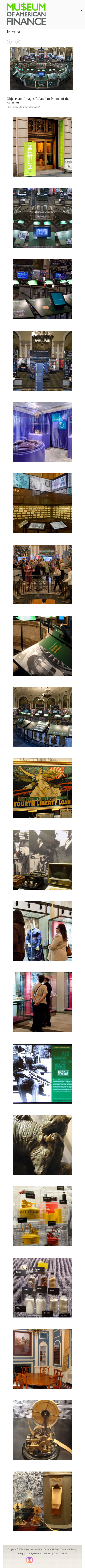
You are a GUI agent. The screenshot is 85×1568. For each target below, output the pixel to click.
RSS (56, 1553)
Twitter (14, 1559)
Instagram (29, 1560)
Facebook (9, 1559)
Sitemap (47, 1553)
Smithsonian (40, 1559)
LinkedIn (19, 1559)
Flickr (35, 1559)
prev (9, 41)
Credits (64, 1553)
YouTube (24, 1559)
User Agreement (33, 1553)
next (17, 41)
